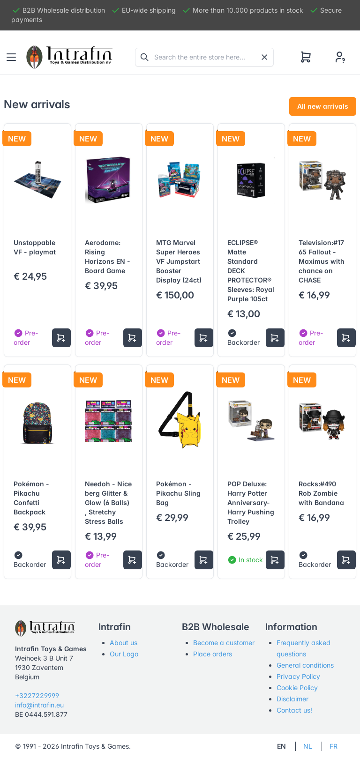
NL (307, 746)
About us (123, 643)
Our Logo (124, 654)
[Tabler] (69, 57)
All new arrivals (322, 106)
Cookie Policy (297, 688)
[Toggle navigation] (11, 57)
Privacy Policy (298, 676)
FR (334, 746)
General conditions (305, 665)
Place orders (212, 654)
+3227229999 (37, 695)
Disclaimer (292, 699)
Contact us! (294, 710)
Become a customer (224, 643)
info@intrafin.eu (39, 705)
